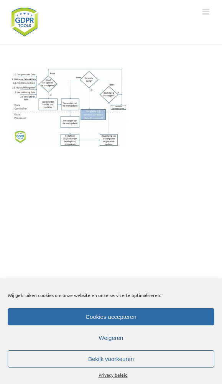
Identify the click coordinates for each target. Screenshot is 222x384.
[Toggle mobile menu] (206, 12)
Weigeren (111, 338)
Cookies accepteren (111, 316)
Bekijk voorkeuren (111, 359)
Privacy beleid (113, 375)
